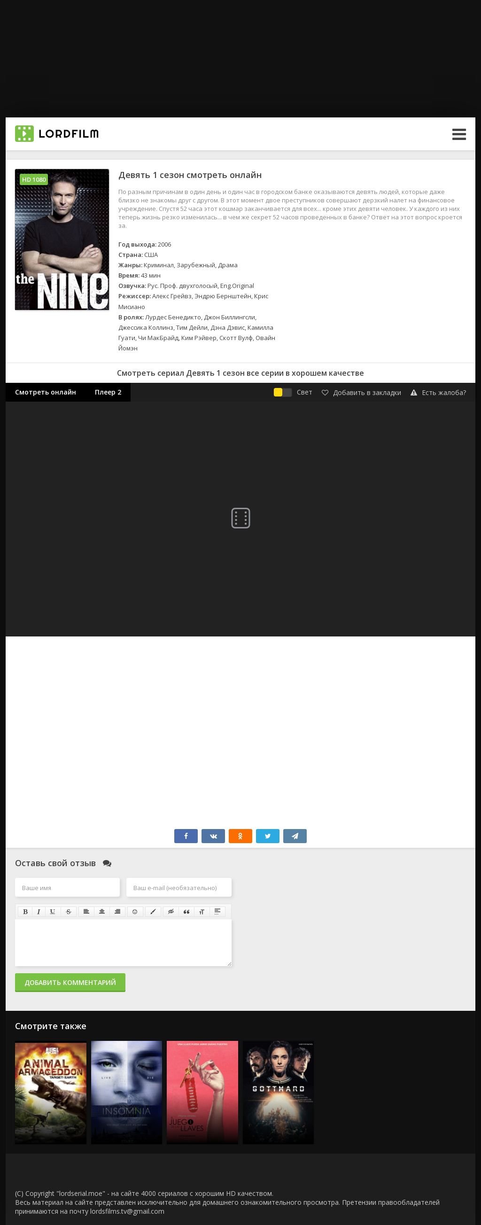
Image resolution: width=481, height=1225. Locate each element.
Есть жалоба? (438, 392)
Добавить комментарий (70, 982)
